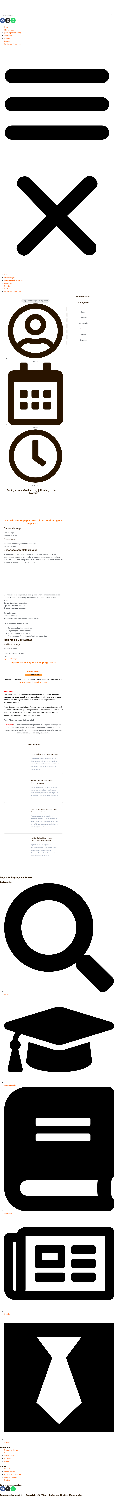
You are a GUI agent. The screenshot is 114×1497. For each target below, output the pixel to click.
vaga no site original (11, 659)
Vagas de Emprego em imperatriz (35, 300)
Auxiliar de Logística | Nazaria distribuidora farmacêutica (42, 839)
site (55, 662)
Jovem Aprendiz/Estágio (13, 32)
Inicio (6, 27)
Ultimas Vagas (9, 30)
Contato (7, 41)
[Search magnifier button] (111, 15)
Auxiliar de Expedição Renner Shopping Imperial (42, 781)
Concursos (8, 35)
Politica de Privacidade (12, 44)
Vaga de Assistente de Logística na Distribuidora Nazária (44, 810)
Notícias (7, 38)
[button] (57, 159)
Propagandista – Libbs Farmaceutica (44, 754)
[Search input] (56, 15)
